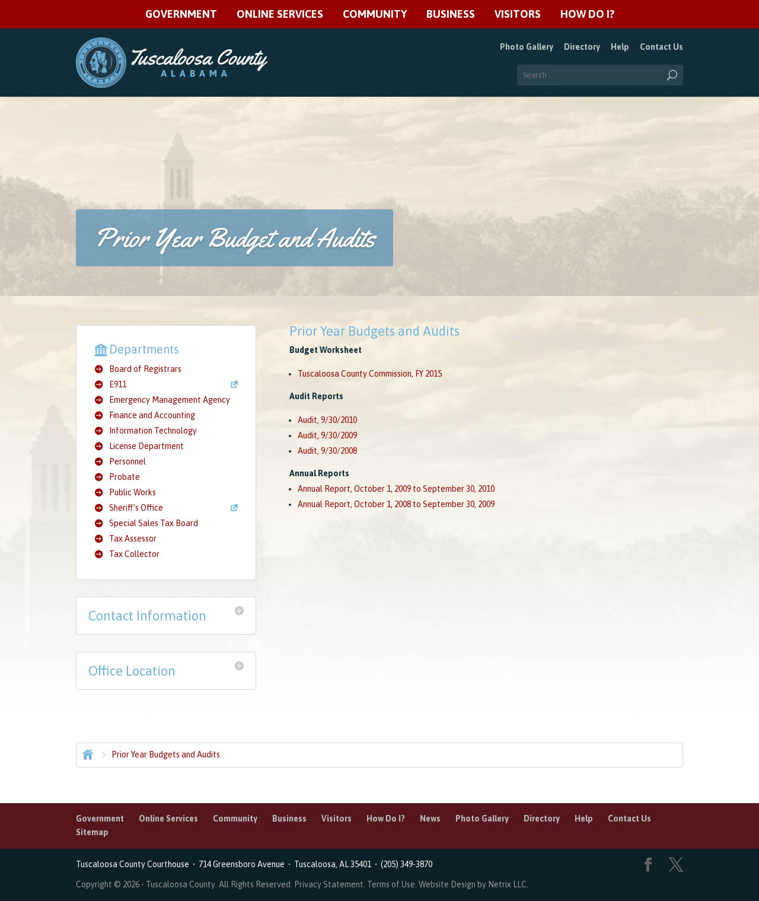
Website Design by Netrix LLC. (473, 884)
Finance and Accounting (152, 415)
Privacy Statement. (329, 884)
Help (620, 47)
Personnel (127, 461)
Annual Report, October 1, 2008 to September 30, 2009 (396, 504)
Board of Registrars (145, 369)
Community (375, 14)
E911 (117, 384)
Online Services (280, 14)
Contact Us (661, 47)
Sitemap (92, 832)
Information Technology (153, 430)
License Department (146, 446)
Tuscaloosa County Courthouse (134, 864)
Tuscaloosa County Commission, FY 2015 (370, 373)
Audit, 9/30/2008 (327, 451)
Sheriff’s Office (136, 507)
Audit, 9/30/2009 (327, 435)
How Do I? (587, 14)
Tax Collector (134, 554)
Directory (582, 47)
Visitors (518, 14)
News (430, 818)
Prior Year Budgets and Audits (165, 754)
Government (181, 14)
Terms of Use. (393, 884)
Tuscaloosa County (180, 884)
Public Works (132, 492)
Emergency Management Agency (169, 400)
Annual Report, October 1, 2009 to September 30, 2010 (396, 489)
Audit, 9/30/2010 (327, 420)
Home (86, 753)
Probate (124, 477)
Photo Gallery (526, 47)
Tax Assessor (133, 538)
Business (450, 14)
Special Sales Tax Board (153, 523)
